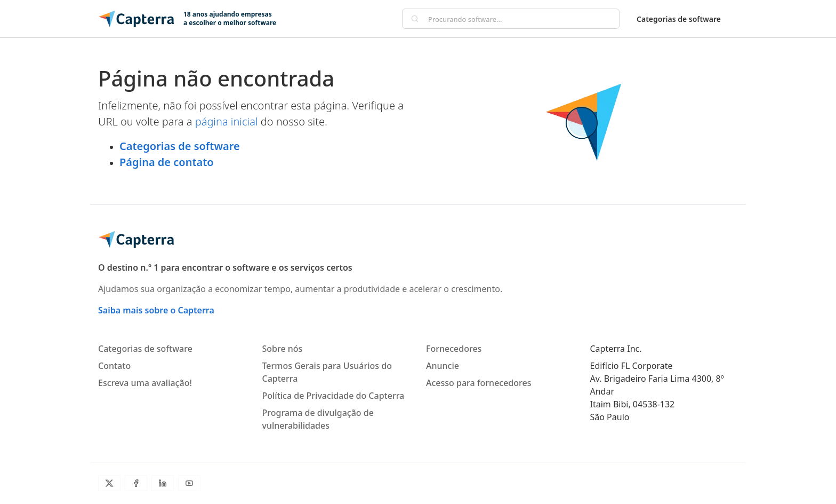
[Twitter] (109, 483)
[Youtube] (189, 483)
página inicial (226, 121)
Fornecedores (453, 349)
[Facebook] (136, 483)
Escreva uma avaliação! (145, 383)
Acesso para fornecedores (478, 383)
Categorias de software (679, 19)
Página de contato (166, 162)
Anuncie (442, 366)
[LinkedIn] (162, 483)
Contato (114, 366)
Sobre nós (282, 349)
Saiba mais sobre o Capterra (156, 310)
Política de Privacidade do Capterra (333, 395)
